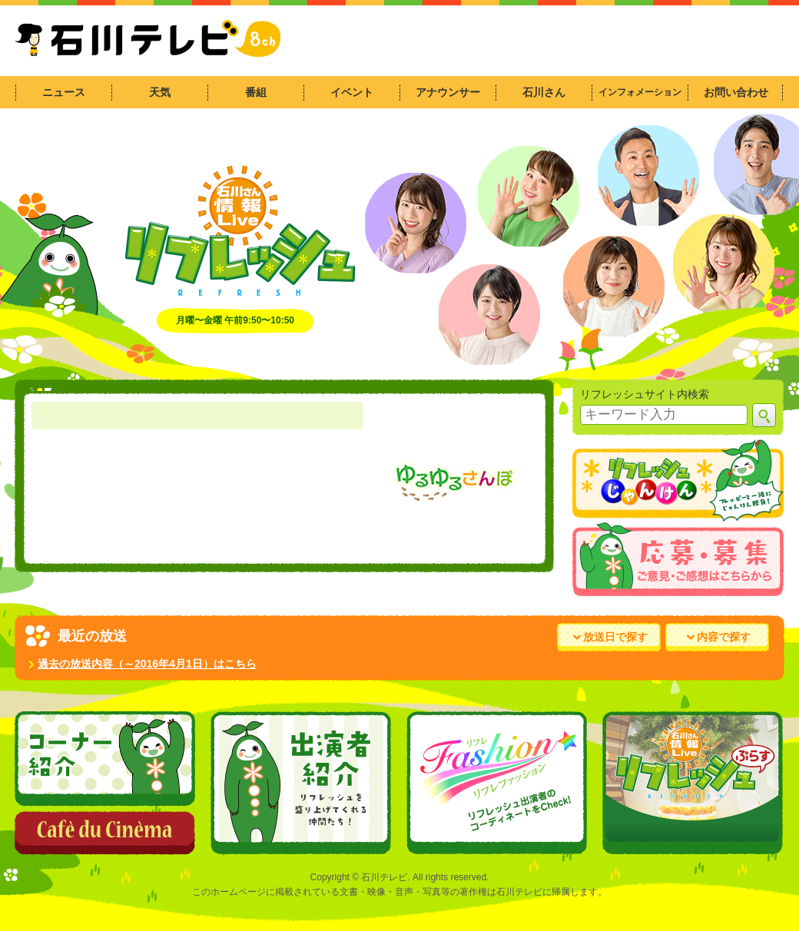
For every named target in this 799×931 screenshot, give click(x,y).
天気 (160, 92)
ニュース (63, 92)
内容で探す (719, 637)
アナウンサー (448, 92)
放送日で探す (610, 637)
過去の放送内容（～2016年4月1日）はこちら (142, 664)
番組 (256, 92)
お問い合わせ (736, 92)
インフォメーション (639, 92)
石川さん (543, 92)
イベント (351, 92)
